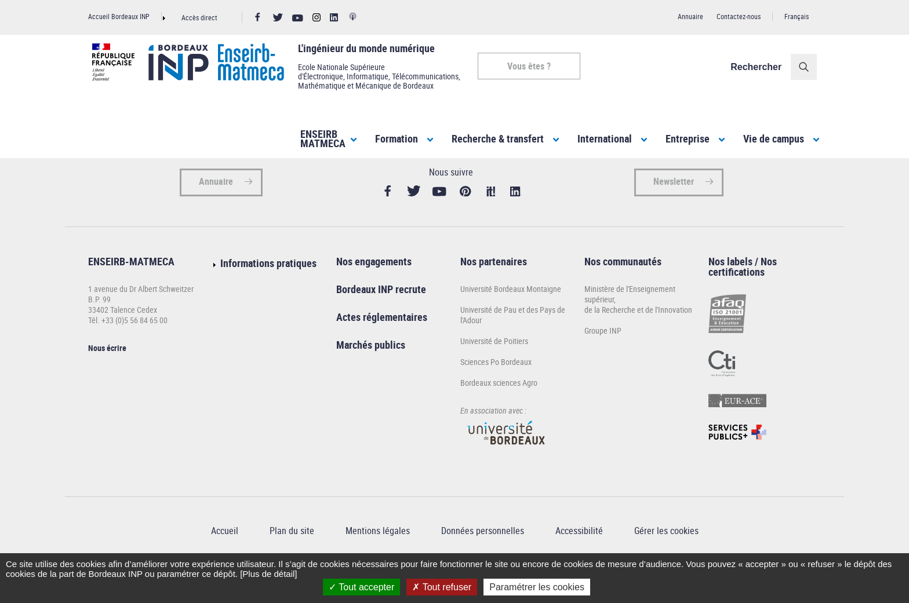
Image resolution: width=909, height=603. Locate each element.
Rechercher (760, 67)
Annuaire (690, 16)
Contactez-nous (739, 16)
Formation (396, 138)
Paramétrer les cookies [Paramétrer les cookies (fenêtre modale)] (536, 587)
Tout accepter (361, 587)
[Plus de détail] (268, 574)
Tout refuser (441, 587)
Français (796, 16)
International (604, 138)
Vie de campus (773, 138)
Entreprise (688, 138)
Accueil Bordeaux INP (119, 16)
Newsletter (673, 208)
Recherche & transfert (498, 138)
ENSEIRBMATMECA (323, 138)
